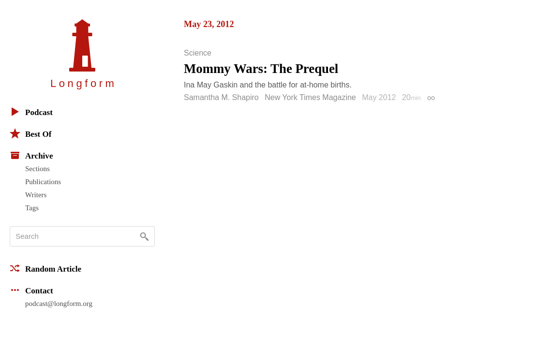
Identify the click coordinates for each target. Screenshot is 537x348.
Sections (37, 169)
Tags (32, 208)
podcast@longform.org (58, 303)
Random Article (45, 268)
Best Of (30, 133)
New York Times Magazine (310, 97)
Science (197, 53)
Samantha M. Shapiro (221, 97)
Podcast (31, 111)
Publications (43, 182)
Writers (35, 195)
